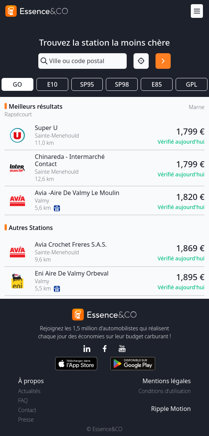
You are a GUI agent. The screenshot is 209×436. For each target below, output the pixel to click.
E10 (52, 84)
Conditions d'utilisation (164, 391)
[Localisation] (141, 60)
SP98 (122, 84)
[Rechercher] (163, 60)
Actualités (29, 391)
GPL (191, 84)
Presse (26, 419)
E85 (157, 84)
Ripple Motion (171, 408)
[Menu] (197, 11)
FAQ (23, 400)
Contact (27, 410)
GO (17, 84)
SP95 (87, 84)
